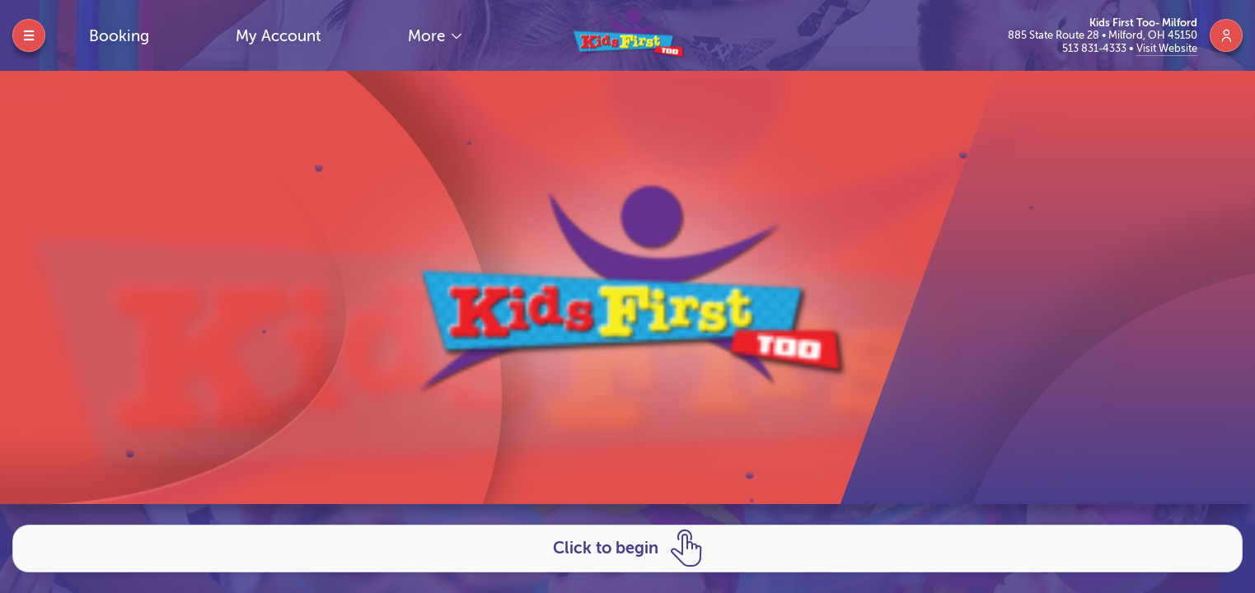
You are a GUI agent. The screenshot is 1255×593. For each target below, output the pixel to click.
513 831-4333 (1095, 48)
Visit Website (1166, 48)
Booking (119, 35)
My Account (278, 35)
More (428, 35)
